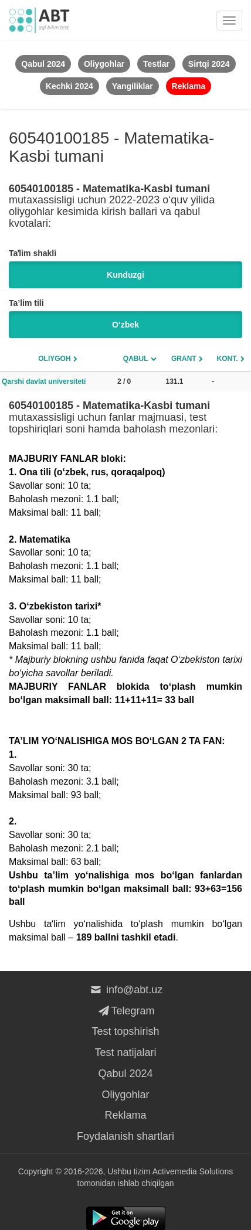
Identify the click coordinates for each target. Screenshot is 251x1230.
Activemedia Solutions (192, 1171)
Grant (183, 359)
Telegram (125, 1011)
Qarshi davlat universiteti (44, 381)
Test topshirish (125, 1031)
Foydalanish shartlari (125, 1136)
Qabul (135, 359)
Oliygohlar (125, 1094)
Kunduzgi (125, 275)
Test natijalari (125, 1052)
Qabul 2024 (125, 1073)
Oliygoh (54, 359)
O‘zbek (125, 324)
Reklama (125, 1115)
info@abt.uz (126, 990)
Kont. (227, 359)
